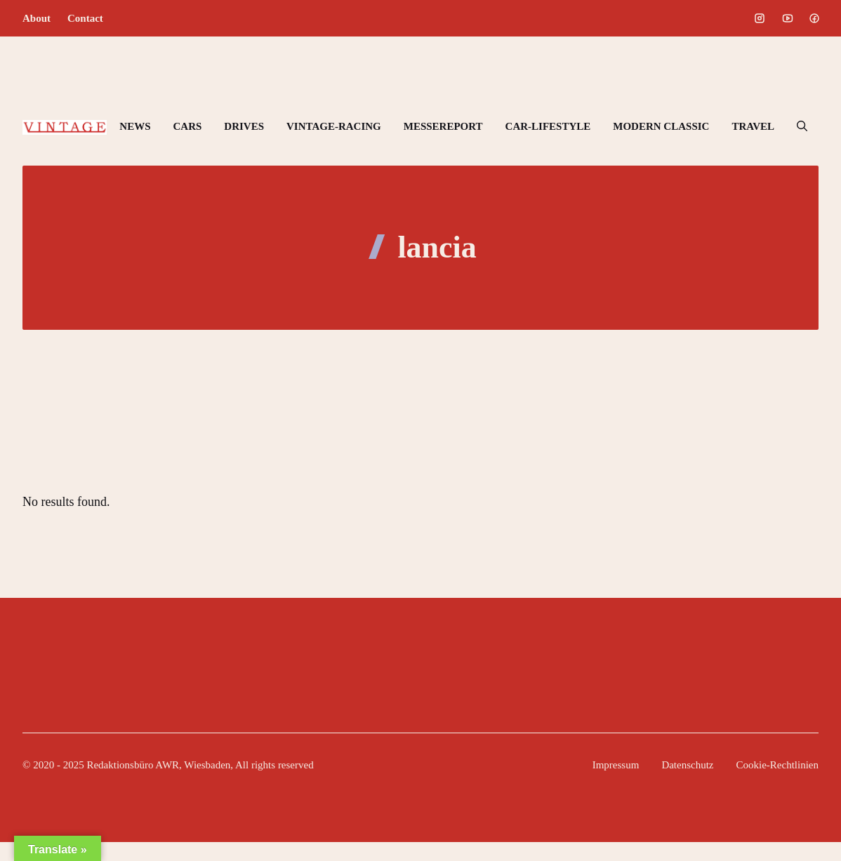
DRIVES (244, 126)
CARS (187, 126)
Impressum (616, 764)
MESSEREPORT (443, 126)
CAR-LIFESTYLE (548, 126)
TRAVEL (752, 126)
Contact (85, 18)
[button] (802, 126)
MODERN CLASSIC (661, 126)
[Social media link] (759, 18)
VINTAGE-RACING (333, 126)
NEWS (134, 126)
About (36, 18)
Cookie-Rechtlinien (777, 764)
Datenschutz (687, 764)
